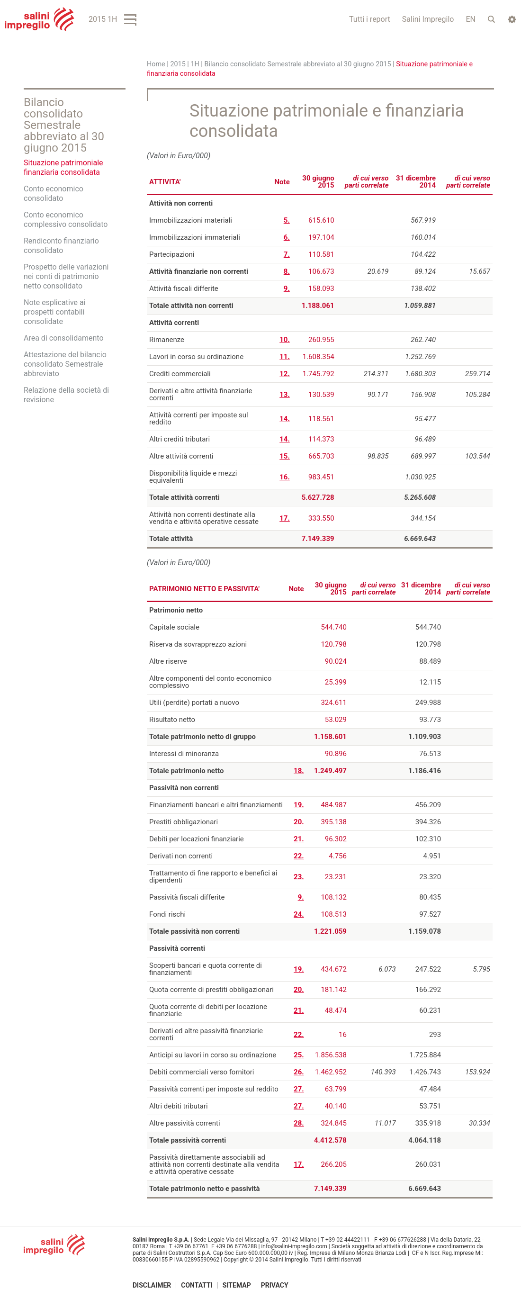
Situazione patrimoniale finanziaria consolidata (63, 167)
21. (299, 839)
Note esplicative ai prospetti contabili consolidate (55, 312)
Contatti (197, 1285)
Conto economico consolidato (53, 193)
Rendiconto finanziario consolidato (61, 245)
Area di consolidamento (64, 338)
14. (284, 419)
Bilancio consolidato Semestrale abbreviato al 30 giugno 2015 (297, 64)
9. (287, 288)
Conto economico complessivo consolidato (66, 219)
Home (156, 64)
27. (299, 1089)
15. (284, 456)
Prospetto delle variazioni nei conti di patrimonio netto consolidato (66, 276)
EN (471, 19)
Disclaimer (152, 1285)
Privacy (274, 1285)
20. (299, 822)
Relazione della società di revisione (66, 395)
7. (287, 254)
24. (299, 914)
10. (284, 339)
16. (284, 477)
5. (287, 220)
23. (299, 877)
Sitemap (237, 1285)
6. (287, 237)
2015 (177, 64)
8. (287, 271)
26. (299, 1072)
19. (299, 805)
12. (284, 374)
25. (299, 1055)
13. (284, 394)
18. (299, 770)
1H (194, 64)
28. (299, 1123)
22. (299, 856)
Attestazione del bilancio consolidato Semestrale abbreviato (65, 364)
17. (284, 518)
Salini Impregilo (428, 19)
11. (284, 356)
